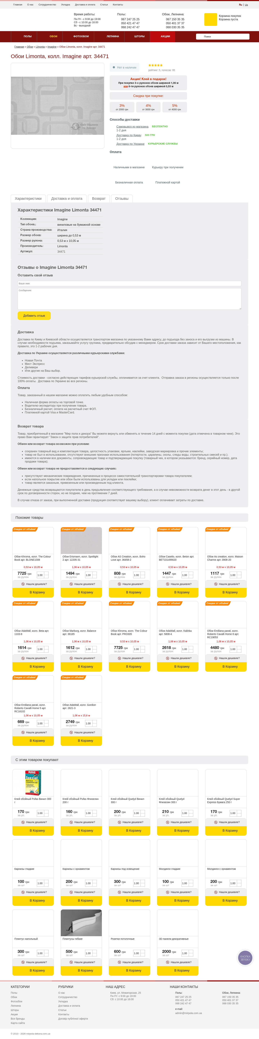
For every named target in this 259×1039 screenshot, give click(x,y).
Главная (17, 4)
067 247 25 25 (130, 19)
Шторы (15, 1010)
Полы (14, 992)
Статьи (104, 4)
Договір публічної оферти (73, 1018)
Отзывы (121, 198)
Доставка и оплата (85, 4)
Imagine (62, 219)
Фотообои (16, 1001)
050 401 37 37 (175, 23)
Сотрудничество (47, 4)
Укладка (65, 4)
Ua (246, 4)
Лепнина (16, 1005)
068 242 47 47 (130, 27)
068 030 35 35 (175, 27)
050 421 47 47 (130, 23)
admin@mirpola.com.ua (188, 1013)
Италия (62, 230)
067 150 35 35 (175, 19)
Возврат (99, 198)
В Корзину (37, 592)
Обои (14, 997)
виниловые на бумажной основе (78, 224)
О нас (30, 4)
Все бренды (18, 1018)
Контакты (118, 4)
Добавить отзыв (34, 315)
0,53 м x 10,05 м (68, 240)
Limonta (62, 246)
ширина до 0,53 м (69, 235)
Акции (14, 1014)
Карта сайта (18, 1023)
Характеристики (28, 198)
